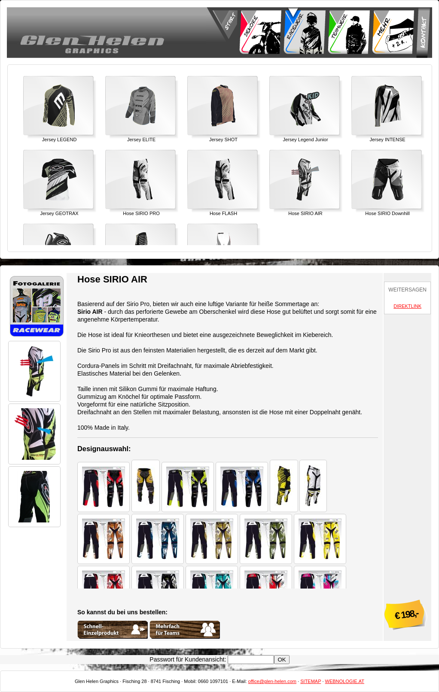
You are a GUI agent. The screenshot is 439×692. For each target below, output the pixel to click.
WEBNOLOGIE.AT (344, 681)
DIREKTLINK (407, 306)
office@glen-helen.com (272, 681)
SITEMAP (310, 681)
